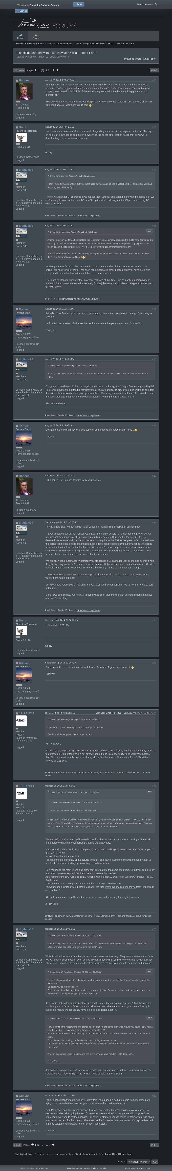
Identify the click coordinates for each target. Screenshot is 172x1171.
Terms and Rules (136, 1168)
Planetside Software (74, 1168)
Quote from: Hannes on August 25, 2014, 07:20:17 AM (73, 232)
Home (20, 36)
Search (36, 36)
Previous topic (132, 58)
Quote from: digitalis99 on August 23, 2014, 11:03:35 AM (74, 792)
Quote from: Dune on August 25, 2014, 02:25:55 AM (72, 176)
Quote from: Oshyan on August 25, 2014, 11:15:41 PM (73, 365)
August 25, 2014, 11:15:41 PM (60, 309)
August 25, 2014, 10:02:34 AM (59, 169)
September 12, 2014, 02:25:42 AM (61, 662)
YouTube (103, 1168)
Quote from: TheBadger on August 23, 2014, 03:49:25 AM (75, 719)
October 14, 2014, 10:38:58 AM (60, 713)
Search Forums (147, 4)
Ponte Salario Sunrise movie (120, 887)
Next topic (149, 58)
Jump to (121, 1161)
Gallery (48, 152)
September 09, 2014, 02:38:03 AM (61, 620)
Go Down (19, 70)
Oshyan (24, 309)
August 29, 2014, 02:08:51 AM (59, 425)
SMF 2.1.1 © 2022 (27, 1168)
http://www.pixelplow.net (88, 215)
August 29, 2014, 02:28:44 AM (59, 475)
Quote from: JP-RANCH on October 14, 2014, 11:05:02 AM (75, 935)
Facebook (94, 1168)
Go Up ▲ (148, 1168)
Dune (22, 127)
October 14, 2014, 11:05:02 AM (60, 785)
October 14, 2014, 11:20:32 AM (60, 929)
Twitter (86, 1168)
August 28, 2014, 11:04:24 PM (60, 359)
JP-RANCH (26, 713)
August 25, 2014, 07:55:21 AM (59, 127)
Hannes (24, 80)
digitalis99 (26, 169)
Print (154, 70)
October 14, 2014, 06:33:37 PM (60, 1095)
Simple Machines (41, 1168)
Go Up (17, 1145)
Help (127, 1168)
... (51, 70)
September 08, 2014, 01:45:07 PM (61, 522)
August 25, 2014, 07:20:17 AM (59, 80)
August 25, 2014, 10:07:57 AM (59, 225)
